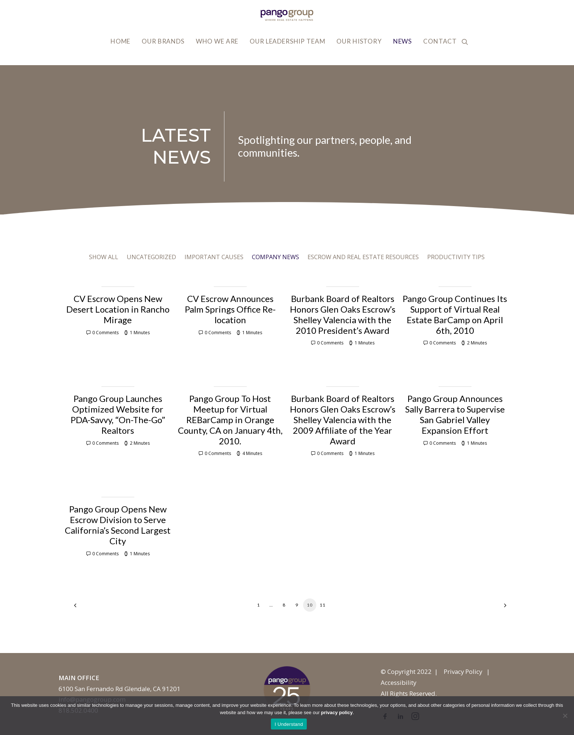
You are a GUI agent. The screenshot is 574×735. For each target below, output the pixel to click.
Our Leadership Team (287, 41)
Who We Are (217, 41)
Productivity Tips (456, 257)
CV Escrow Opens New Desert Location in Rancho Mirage (117, 309)
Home (120, 41)
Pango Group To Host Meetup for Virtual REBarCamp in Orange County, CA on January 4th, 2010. (230, 419)
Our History (358, 41)
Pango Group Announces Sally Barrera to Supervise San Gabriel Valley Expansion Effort (455, 414)
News (402, 41)
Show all (103, 257)
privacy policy (337, 712)
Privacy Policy (463, 671)
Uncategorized (151, 257)
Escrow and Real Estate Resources (363, 257)
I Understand (289, 724)
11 (322, 605)
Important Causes (213, 257)
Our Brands (163, 41)
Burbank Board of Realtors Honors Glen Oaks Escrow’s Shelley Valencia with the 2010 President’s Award (342, 314)
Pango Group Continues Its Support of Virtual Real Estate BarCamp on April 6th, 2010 (455, 314)
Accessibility (398, 682)
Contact (440, 41)
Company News (275, 257)
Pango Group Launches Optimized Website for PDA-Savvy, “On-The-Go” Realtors (118, 414)
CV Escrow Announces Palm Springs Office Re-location (230, 309)
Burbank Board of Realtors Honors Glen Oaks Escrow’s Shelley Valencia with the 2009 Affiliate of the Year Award (342, 419)
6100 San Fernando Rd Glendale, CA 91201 (119, 688)
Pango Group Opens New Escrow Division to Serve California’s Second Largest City (118, 525)
